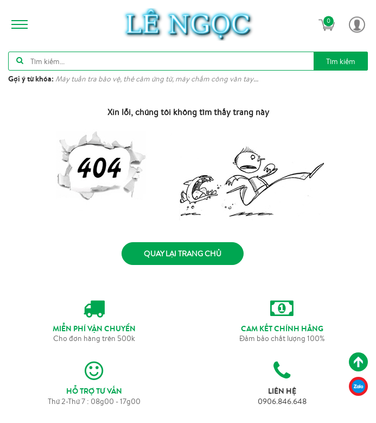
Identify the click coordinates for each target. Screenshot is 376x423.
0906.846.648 (282, 401)
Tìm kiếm (340, 61)
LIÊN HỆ (282, 391)
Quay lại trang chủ (182, 253)
